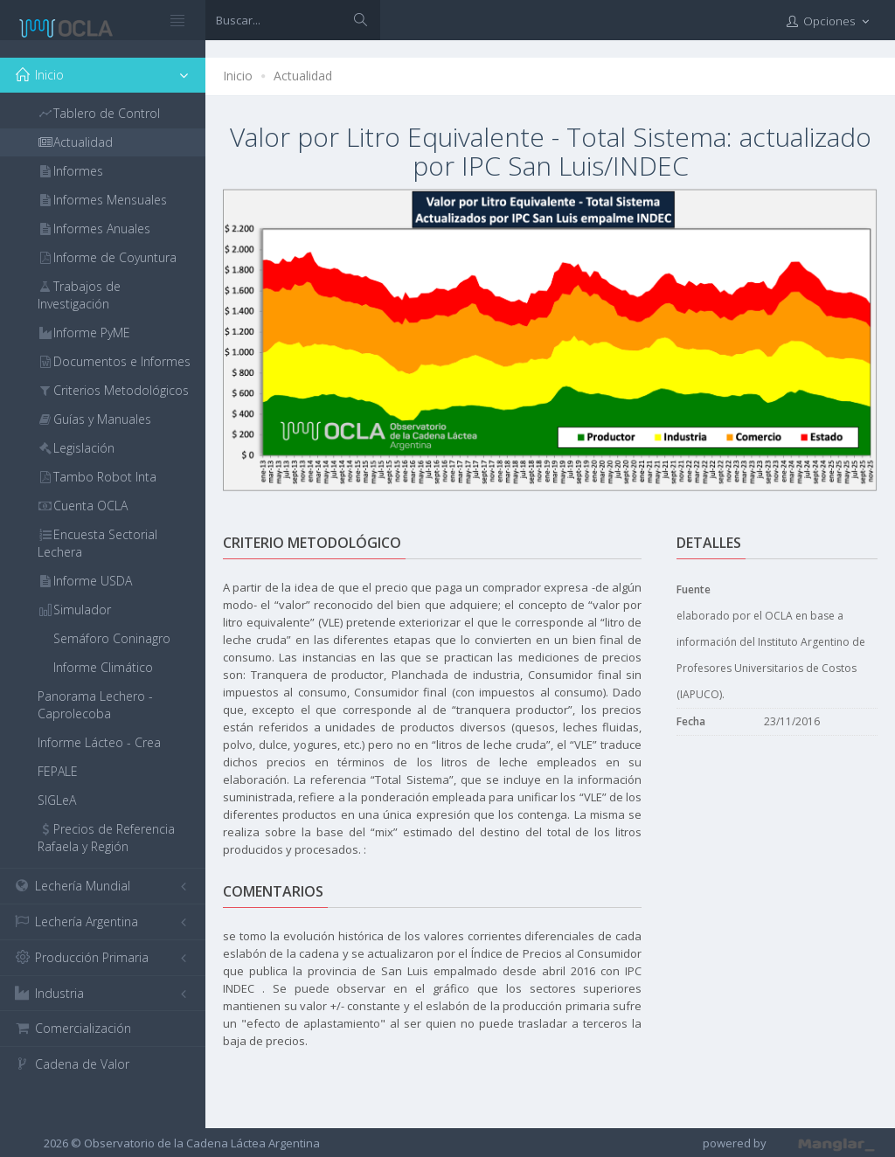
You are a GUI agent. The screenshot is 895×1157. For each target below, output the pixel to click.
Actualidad (303, 75)
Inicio (238, 75)
